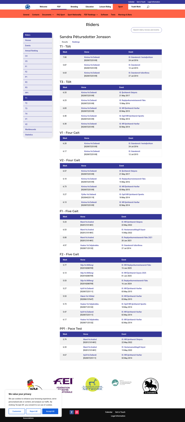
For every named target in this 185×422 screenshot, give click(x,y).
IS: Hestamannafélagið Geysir (133, 230)
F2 (26, 72)
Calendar (131, 2)
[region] (33, 403)
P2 (26, 82)
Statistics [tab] (29, 135)
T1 (26, 98)
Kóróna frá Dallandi (92, 57)
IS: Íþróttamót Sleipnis (128, 92)
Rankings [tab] (76, 42)
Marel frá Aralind (87, 222)
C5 (26, 61)
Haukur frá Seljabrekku (89, 245)
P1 (26, 77)
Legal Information (154, 2)
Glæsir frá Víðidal (87, 296)
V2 (26, 124)
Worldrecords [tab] (30, 129)
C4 (26, 56)
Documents (46, 15)
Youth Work (136, 7)
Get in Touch (141, 2)
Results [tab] (65, 42)
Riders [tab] (27, 35)
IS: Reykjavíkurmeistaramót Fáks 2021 (137, 237)
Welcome (43, 7)
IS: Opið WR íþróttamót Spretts (131, 116)
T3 (26, 108)
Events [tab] (28, 46)
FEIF (59, 7)
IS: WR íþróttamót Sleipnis (132, 222)
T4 (26, 114)
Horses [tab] (28, 40)
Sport (120, 7)
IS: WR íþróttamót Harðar (129, 124)
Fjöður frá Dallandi (88, 194)
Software (104, 15)
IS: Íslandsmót (134, 65)
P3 (26, 87)
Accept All (50, 411)
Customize (16, 411)
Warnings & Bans (125, 15)
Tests (113, 15)
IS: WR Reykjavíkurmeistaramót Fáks (136, 265)
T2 (26, 103)
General (26, 15)
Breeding (74, 7)
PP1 (27, 93)
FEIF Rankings (89, 15)
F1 (26, 66)
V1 (26, 119)
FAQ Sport (61, 15)
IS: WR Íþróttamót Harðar (129, 108)
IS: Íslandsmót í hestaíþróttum (141, 57)
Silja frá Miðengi (86, 265)
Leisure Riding (105, 7)
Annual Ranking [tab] (31, 51)
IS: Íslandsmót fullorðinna (139, 73)
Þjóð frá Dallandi (87, 288)
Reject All (33, 411)
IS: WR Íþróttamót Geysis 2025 (134, 273)
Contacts (35, 15)
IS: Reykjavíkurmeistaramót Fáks (132, 100)
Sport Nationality (74, 15)
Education (90, 7)
